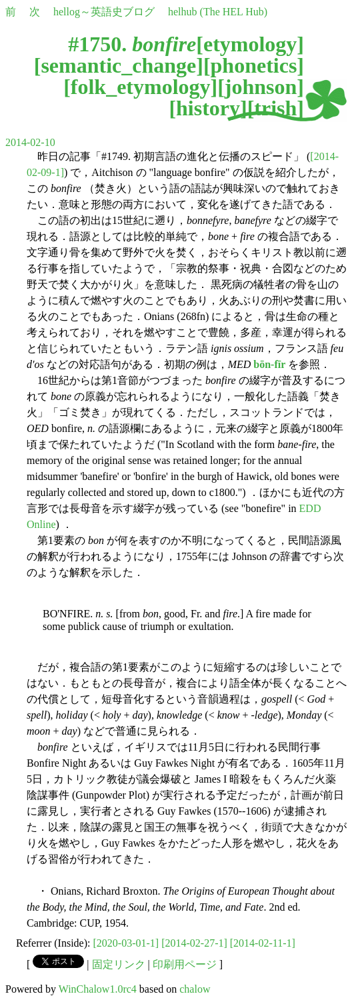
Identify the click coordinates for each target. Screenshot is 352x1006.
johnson (261, 87)
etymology (250, 44)
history (208, 108)
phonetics (254, 65)
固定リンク (118, 964)
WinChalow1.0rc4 (98, 989)
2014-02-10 (30, 142)
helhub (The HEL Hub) (217, 11)
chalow (194, 989)
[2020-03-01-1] (126, 943)
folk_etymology (141, 87)
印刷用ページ (185, 964)
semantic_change (118, 65)
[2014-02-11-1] (262, 943)
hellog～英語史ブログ (104, 11)
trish (275, 108)
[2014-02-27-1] (194, 943)
